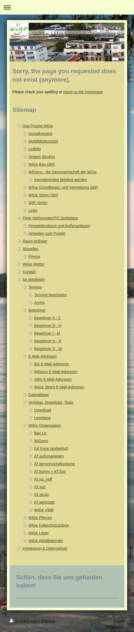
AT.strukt (41, 494)
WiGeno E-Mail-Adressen (55, 371)
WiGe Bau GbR (41, 164)
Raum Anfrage (35, 241)
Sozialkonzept (40, 133)
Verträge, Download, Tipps (50, 402)
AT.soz (39, 487)
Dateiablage (38, 395)
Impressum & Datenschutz (45, 548)
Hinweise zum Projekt (46, 233)
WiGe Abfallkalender (45, 540)
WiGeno (41, 441)
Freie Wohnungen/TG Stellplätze (50, 218)
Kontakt (29, 272)
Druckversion (24, 621)
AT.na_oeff (43, 479)
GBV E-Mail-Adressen (53, 379)
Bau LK (40, 433)
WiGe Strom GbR (43, 195)
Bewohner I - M (47, 333)
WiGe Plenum (40, 517)
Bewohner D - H (48, 325)
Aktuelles (30, 249)
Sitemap (48, 621)
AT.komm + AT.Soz (50, 471)
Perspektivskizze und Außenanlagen (59, 226)
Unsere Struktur (41, 156)
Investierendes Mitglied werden (60, 179)
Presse (34, 256)
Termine (35, 287)
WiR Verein (38, 203)
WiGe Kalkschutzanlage (48, 525)
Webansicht (114, 626)
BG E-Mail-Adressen (51, 364)
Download (42, 410)
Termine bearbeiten (50, 295)
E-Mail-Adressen (42, 356)
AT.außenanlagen (49, 456)
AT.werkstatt (44, 502)
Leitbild (34, 149)
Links (32, 210)
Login (119, 621)
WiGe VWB (44, 510)
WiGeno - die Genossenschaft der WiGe (62, 172)
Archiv (39, 302)
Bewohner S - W (48, 348)
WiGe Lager (38, 533)
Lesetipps (42, 418)
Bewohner (37, 310)
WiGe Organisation (44, 425)
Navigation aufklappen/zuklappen (67, 7)
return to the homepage (83, 92)
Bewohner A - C (47, 318)
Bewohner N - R (48, 341)
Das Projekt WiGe (38, 126)
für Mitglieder (34, 279)
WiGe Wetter (34, 264)
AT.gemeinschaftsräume (54, 464)
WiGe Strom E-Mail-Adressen (59, 387)
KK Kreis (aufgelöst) (51, 448)
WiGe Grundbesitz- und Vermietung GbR (63, 187)
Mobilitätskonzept (43, 141)
